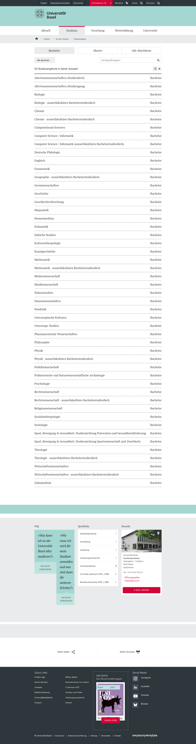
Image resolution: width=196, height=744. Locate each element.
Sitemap (94, 736)
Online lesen (110, 720)
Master (98, 50)
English (44, 3)
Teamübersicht (132, 580)
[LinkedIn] (141, 687)
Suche (133, 4)
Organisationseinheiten (60, 3)
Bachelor (54, 50)
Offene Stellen (71, 677)
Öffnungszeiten (132, 577)
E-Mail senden (141, 590)
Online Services (41, 682)
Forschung (98, 30)
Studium (71, 30)
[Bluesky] (140, 705)
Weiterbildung (124, 30)
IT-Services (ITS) (72, 687)
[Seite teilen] (66, 652)
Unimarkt (38, 687)
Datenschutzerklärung (77, 736)
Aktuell (45, 30)
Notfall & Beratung (42, 692)
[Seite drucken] (130, 652)
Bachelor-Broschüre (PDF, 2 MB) (94, 582)
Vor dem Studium (62, 39)
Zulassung (84, 550)
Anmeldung (85, 542)
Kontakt (117, 736)
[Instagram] (141, 679)
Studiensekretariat (88, 533)
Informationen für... (100, 3)
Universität (150, 30)
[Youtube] (140, 696)
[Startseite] (36, 39)
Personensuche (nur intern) (77, 682)
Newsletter (106, 736)
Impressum (59, 736)
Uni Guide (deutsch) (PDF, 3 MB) (94, 574)
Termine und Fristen (73, 692)
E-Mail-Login (39, 677)
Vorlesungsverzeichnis (90, 558)
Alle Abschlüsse (141, 50)
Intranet (68, 703)
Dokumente (78, 3)
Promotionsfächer (88, 566)
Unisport (38, 703)
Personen (149, 4)
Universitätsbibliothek (43, 697)
